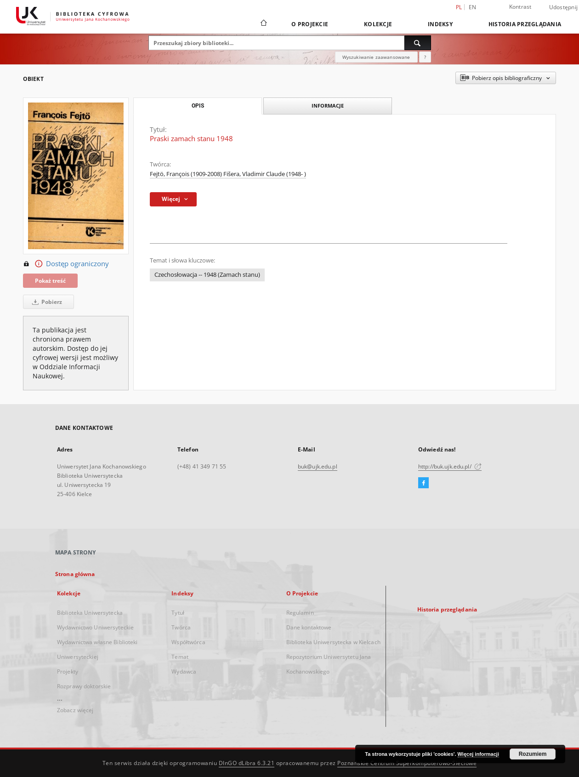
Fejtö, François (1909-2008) (186, 174)
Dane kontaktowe (309, 627)
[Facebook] (423, 483)
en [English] (473, 7)
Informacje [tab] (328, 105)
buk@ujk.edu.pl (317, 466)
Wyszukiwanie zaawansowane (376, 57)
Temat (179, 657)
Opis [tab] (198, 106)
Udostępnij (563, 7)
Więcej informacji (478, 754)
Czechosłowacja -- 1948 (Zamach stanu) (207, 275)
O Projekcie (309, 24)
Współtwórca (188, 642)
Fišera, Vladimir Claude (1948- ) (264, 174)
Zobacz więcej (75, 710)
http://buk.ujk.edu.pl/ (450, 466)
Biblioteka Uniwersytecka (90, 613)
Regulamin (300, 613)
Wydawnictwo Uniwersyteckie (95, 627)
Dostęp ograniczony (66, 264)
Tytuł (177, 613)
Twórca (181, 627)
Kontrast (520, 7)
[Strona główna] (263, 24)
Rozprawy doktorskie (84, 686)
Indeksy (440, 24)
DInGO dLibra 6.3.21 (247, 763)
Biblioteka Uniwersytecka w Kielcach (333, 642)
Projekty (67, 671)
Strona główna (75, 574)
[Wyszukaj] (417, 42)
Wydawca (183, 671)
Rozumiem (533, 754)
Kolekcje (378, 24)
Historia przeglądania (524, 24)
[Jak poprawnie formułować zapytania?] (425, 57)
